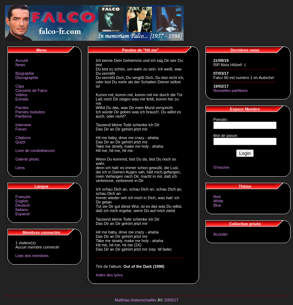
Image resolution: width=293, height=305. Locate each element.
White (218, 201)
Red (216, 197)
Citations (23, 138)
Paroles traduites (30, 112)
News (20, 65)
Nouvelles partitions (230, 90)
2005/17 (171, 300)
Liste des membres (32, 256)
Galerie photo (27, 159)
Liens (20, 168)
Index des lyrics (109, 275)
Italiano (21, 209)
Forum (21, 129)
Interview (23, 125)
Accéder (220, 234)
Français (22, 197)
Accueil (21, 60)
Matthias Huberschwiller (136, 300)
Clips (19, 86)
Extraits (22, 99)
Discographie (26, 77)
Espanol (22, 214)
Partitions (23, 116)
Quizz (20, 142)
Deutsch (22, 205)
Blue (217, 205)
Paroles (22, 107)
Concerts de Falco (31, 90)
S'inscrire (221, 167)
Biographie (24, 73)
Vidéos (21, 95)
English (21, 201)
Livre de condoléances (35, 150)
